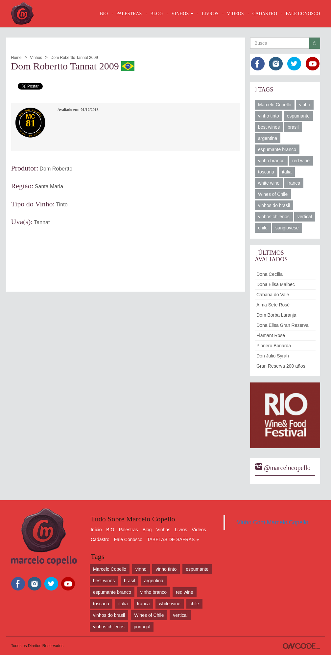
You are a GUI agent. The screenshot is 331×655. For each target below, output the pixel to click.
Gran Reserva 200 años (280, 366)
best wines (269, 127)
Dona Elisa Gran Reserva (282, 325)
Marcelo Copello (274, 104)
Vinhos (36, 57)
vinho (304, 104)
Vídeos (199, 529)
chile (263, 227)
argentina (267, 138)
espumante (298, 115)
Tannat (42, 222)
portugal (142, 626)
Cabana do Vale (272, 294)
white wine (268, 183)
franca (293, 183)
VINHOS (182, 13)
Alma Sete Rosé (273, 304)
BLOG (156, 13)
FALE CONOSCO (303, 13)
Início (96, 529)
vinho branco (271, 160)
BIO (104, 13)
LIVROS (210, 13)
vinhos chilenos (274, 216)
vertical (304, 216)
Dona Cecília (269, 274)
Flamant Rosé (270, 335)
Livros (181, 529)
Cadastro (100, 539)
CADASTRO (264, 13)
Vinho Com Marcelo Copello (273, 522)
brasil (293, 127)
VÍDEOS (235, 13)
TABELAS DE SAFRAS (173, 539)
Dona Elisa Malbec (275, 284)
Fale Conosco (128, 539)
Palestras (129, 13)
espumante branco (277, 149)
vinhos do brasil (274, 205)
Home (16, 57)
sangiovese (287, 227)
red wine (301, 160)
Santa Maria (49, 186)
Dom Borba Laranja (276, 315)
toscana (266, 171)
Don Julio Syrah (272, 355)
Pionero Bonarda (273, 345)
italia (287, 171)
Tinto (62, 204)
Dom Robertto (56, 168)
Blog (147, 529)
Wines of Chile (273, 194)
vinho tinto (268, 115)
